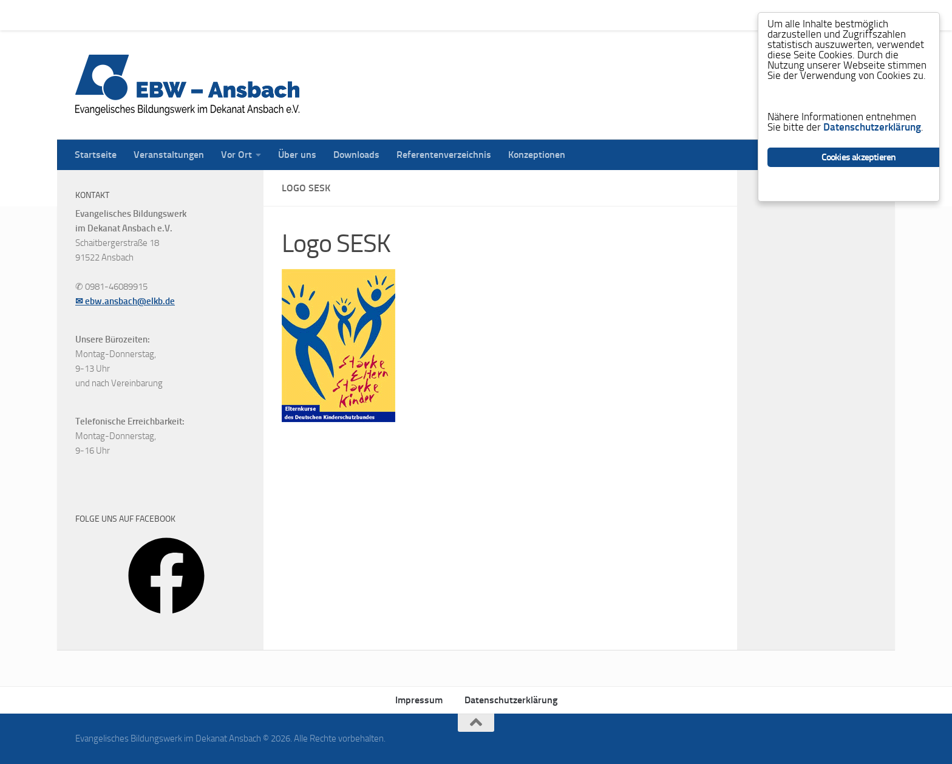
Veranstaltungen (159, 15)
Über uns (288, 15)
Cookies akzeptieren (858, 157)
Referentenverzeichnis (434, 15)
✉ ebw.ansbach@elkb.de (125, 301)
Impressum (419, 700)
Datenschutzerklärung (510, 700)
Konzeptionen (527, 15)
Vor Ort (227, 15)
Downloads (347, 15)
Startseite (86, 15)
